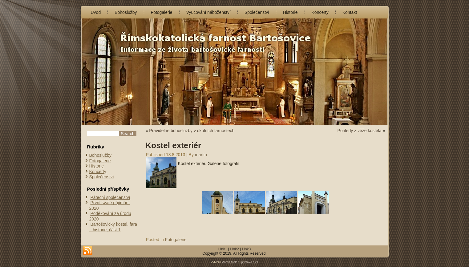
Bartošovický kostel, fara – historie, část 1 (113, 227)
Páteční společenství (110, 197)
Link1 (222, 249)
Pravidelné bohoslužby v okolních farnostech (191, 130)
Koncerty (320, 12)
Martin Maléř (230, 262)
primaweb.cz (249, 262)
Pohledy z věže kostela (360, 130)
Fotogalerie (161, 12)
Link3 (246, 249)
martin (201, 154)
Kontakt (349, 12)
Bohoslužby (126, 12)
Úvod (96, 12)
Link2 (234, 249)
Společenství (257, 12)
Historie (290, 12)
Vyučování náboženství (208, 12)
